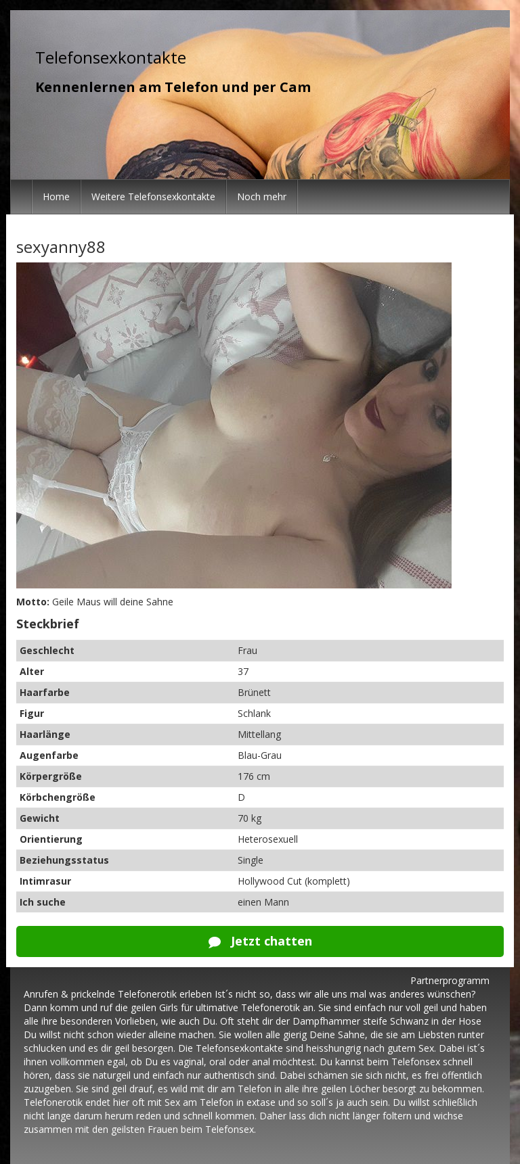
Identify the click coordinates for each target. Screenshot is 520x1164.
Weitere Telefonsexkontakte (153, 196)
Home (56, 196)
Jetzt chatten (260, 941)
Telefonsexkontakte (110, 57)
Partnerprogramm (450, 980)
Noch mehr (261, 196)
